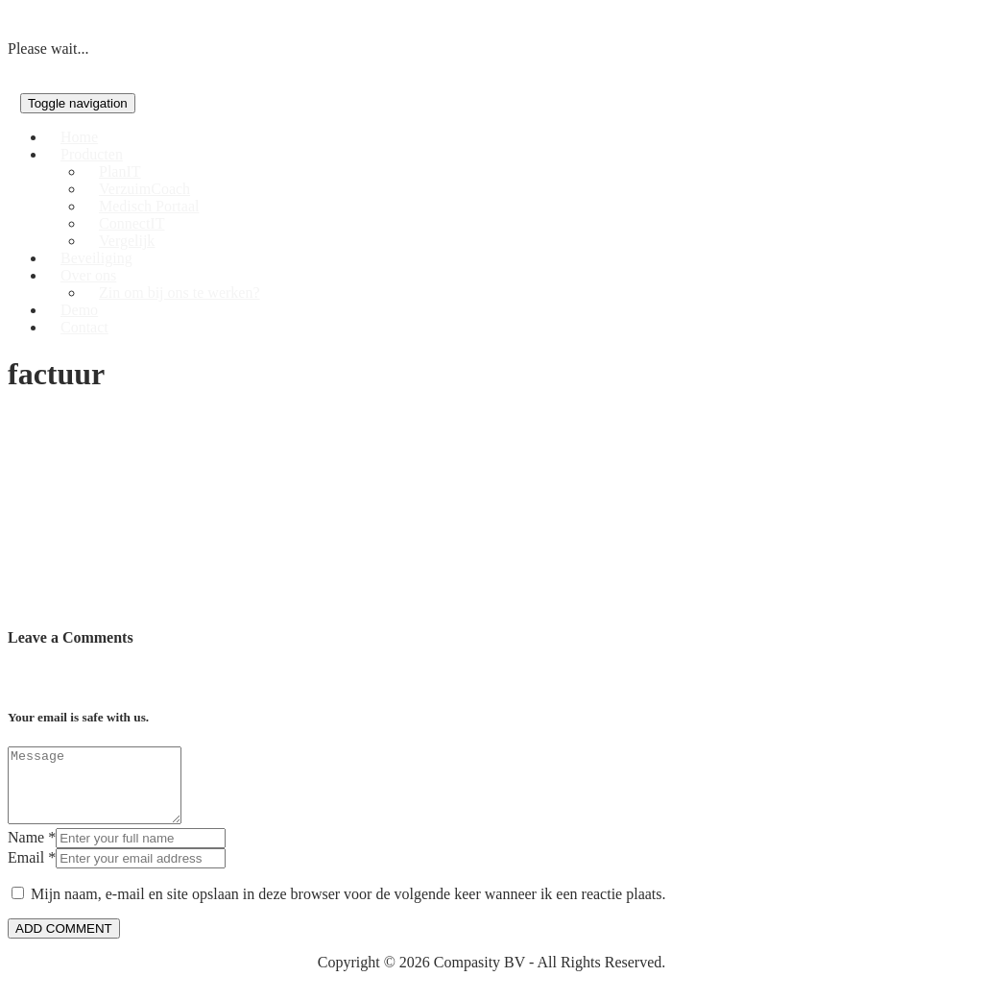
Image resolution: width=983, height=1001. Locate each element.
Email (26, 872)
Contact (84, 327)
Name (26, 851)
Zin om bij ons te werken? (179, 292)
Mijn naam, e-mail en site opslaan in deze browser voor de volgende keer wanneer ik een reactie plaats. (348, 908)
